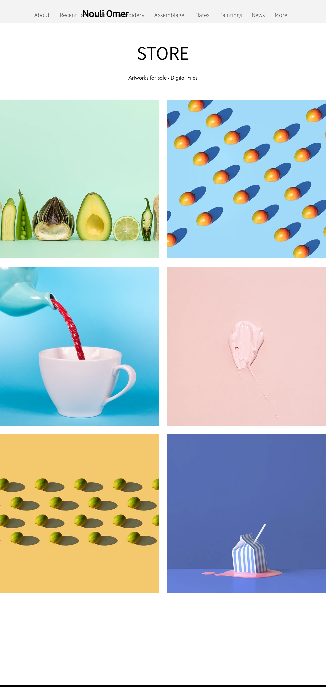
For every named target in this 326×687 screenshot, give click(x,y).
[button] (79, 179)
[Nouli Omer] (106, 13)
